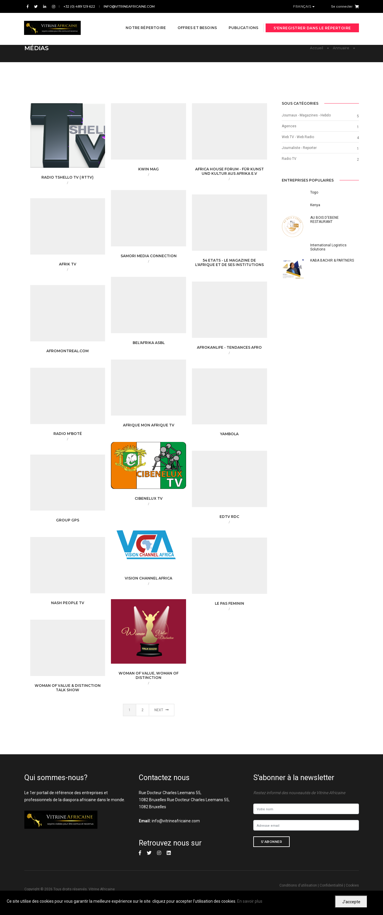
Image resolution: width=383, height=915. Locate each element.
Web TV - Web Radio (298, 137)
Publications (237, 21)
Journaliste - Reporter (299, 148)
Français (302, 6)
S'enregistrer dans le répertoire (312, 21)
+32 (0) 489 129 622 (79, 6)
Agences (289, 126)
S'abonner (271, 842)
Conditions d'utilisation (298, 885)
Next (161, 710)
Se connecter (341, 7)
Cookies (352, 885)
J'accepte (351, 901)
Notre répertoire (139, 21)
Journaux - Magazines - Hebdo (306, 115)
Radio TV (289, 159)
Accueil (316, 48)
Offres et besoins (190, 21)
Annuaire (341, 48)
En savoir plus (249, 901)
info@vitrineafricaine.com (129, 6)
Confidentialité (331, 885)
